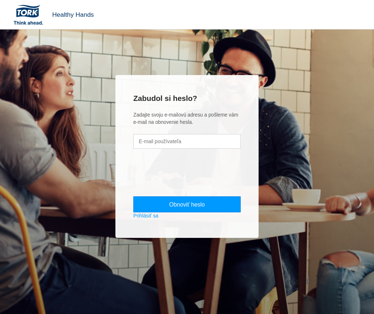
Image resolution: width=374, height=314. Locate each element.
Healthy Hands (73, 14)
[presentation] (188, 174)
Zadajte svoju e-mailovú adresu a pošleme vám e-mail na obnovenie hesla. (185, 118)
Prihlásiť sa (145, 216)
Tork (31, 14)
